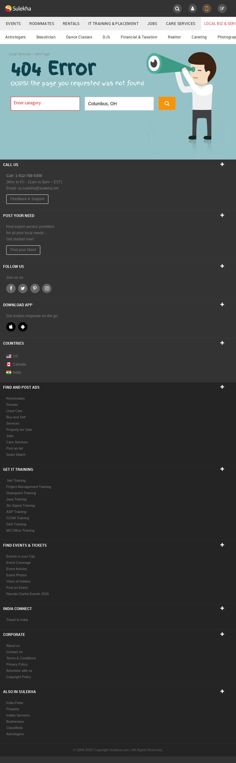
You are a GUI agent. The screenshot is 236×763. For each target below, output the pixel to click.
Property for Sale (19, 429)
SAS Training (16, 524)
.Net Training (16, 480)
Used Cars (14, 411)
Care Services (180, 23)
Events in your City (20, 556)
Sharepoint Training (21, 493)
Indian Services (18, 715)
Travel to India (17, 620)
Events (13, 23)
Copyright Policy (18, 677)
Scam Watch (16, 454)
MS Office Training (20, 530)
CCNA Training (17, 518)
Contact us (14, 652)
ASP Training (16, 512)
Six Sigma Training (20, 505)
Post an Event (17, 587)
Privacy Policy (16, 664)
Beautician (46, 36)
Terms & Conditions (21, 658)
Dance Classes (79, 36)
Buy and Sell (16, 417)
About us (13, 645)
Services (12, 423)
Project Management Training (28, 487)
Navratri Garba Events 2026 (27, 594)
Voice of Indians (18, 581)
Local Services (20, 54)
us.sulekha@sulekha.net (38, 188)
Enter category (27, 103)
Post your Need (23, 250)
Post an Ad (14, 448)
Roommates (41, 23)
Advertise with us (19, 670)
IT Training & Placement (113, 23)
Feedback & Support (27, 199)
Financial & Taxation (139, 36)
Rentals (71, 23)
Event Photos (16, 575)
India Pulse (14, 703)
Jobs (152, 23)
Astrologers (15, 36)
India (13, 372)
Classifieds (14, 728)
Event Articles (16, 569)
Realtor (174, 36)
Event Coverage (18, 562)
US (12, 356)
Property (12, 709)
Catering (199, 36)
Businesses (15, 721)
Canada (16, 364)
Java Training (16, 499)
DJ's (106, 36)
